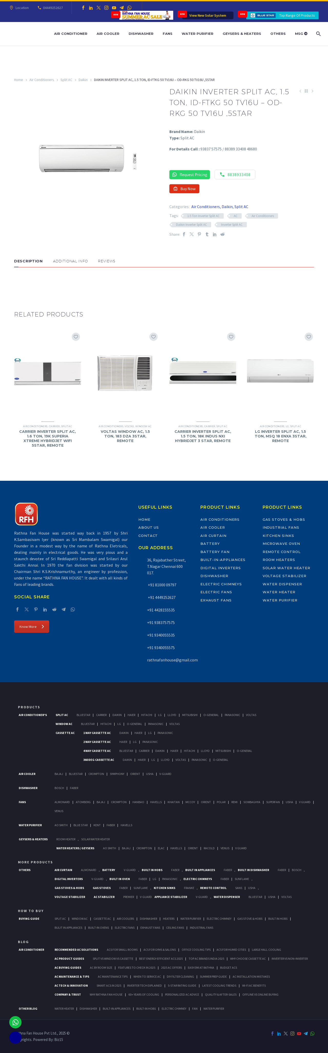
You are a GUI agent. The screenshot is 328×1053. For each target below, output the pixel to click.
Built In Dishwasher (253, 870)
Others (278, 34)
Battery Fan (214, 552)
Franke (189, 888)
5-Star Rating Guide (182, 985)
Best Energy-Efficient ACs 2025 (161, 958)
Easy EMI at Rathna (201, 967)
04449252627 (52, 7)
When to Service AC (147, 976)
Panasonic (232, 715)
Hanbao (138, 802)
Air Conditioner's (33, 715)
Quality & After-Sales (221, 994)
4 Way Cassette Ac (97, 751)
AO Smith (61, 825)
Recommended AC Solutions (76, 950)
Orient (135, 774)
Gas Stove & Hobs (249, 919)
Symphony (117, 774)
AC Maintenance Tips (113, 976)
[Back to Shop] (306, 91)
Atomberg (83, 802)
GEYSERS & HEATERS (33, 839)
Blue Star (81, 825)
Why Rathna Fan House (106, 994)
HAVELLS (126, 825)
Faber (74, 788)
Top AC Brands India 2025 (206, 958)
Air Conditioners (41, 79)
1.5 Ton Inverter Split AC (203, 216)
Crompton (96, 774)
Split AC (66, 79)
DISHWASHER (88, 1008)
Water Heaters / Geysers (75, 848)
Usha (149, 774)
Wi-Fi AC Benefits (254, 985)
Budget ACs (228, 967)
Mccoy (190, 802)
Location (21, 7)
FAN (195, 1008)
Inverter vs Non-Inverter (290, 958)
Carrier (54, 426)
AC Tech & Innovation (71, 985)
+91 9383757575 (161, 622)
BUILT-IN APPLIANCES (116, 1008)
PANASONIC (170, 879)
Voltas (129, 426)
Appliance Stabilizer (171, 897)
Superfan (273, 802)
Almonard (62, 802)
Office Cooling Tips (196, 950)
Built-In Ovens (98, 927)
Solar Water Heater (286, 568)
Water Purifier (197, 34)
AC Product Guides (69, 958)
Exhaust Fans (215, 600)
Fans (167, 34)
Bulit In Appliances (68, 927)
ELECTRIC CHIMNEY (174, 1008)
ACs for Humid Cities (231, 950)
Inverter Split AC (232, 224)
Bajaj (59, 774)
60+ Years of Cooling (143, 994)
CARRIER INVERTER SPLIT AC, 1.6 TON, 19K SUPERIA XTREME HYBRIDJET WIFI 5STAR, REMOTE (47, 438)
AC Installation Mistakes (251, 976)
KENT (97, 825)
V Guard (305, 802)
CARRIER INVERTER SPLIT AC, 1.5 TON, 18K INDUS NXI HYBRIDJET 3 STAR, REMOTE (203, 436)
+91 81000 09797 (161, 584)
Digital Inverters (220, 568)
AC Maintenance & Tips (72, 976)
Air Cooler (108, 34)
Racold (209, 848)
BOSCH (296, 870)
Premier (128, 897)
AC (236, 216)
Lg (160, 715)
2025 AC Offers (171, 967)
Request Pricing (189, 174)
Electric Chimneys (221, 584)
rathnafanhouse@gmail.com (172, 659)
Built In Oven (119, 879)
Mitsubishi (190, 715)
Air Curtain (213, 536)
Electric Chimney (219, 919)
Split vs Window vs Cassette (113, 958)
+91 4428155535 (161, 609)
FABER (111, 825)
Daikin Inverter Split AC (191, 224)
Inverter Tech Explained (144, 985)
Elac (161, 848)
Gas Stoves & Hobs (284, 519)
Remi (234, 802)
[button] (19, 283)
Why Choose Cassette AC (248, 958)
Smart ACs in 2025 (109, 985)
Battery (210, 543)
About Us (148, 527)
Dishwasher (141, 34)
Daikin (83, 79)
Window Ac (64, 724)
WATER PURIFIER (213, 1008)
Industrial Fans (281, 527)
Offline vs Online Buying (260, 994)
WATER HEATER (64, 1008)
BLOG (23, 941)
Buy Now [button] (184, 188)
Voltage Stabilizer (284, 576)
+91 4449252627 (161, 597)
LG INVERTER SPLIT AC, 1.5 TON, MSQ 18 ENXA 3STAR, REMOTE (280, 436)
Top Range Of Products (297, 15)
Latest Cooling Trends (219, 985)
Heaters (169, 919)
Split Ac (62, 715)
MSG (301, 34)
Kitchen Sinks (278, 536)
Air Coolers (125, 919)
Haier (131, 715)
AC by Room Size (101, 967)
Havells (156, 802)
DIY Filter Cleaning (180, 976)
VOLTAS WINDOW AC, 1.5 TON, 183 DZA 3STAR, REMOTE (125, 436)
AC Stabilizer (104, 897)
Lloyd (172, 715)
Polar (221, 802)
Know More (31, 626)
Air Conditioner (70, 34)
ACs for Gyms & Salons (160, 950)
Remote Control (282, 552)
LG (287, 426)
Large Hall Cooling (266, 950)
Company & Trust (68, 994)
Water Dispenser (282, 584)
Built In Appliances (200, 870)
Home (18, 79)
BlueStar (83, 715)
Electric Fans (216, 592)
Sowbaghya (251, 802)
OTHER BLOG (28, 1008)
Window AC (143, 426)
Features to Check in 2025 (136, 967)
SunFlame (242, 879)
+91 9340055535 (161, 635)
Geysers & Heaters (242, 34)
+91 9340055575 (161, 647)
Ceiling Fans (175, 927)
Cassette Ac (65, 733)
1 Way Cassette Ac (97, 733)
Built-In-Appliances (222, 560)
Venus (59, 811)
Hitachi (146, 715)
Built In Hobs (152, 870)
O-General (211, 715)
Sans (238, 888)
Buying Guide (29, 919)
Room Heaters (279, 560)
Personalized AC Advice (182, 994)
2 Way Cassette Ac (97, 742)
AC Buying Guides (68, 967)
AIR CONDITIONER (31, 950)
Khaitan (174, 802)
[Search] (318, 33)
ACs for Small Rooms (122, 950)
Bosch (59, 788)
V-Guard (165, 774)
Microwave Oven (281, 543)
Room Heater (65, 839)
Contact (148, 536)
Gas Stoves (102, 888)
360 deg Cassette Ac (98, 760)
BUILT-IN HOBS (146, 1008)
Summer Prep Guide (213, 976)
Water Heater (279, 592)
